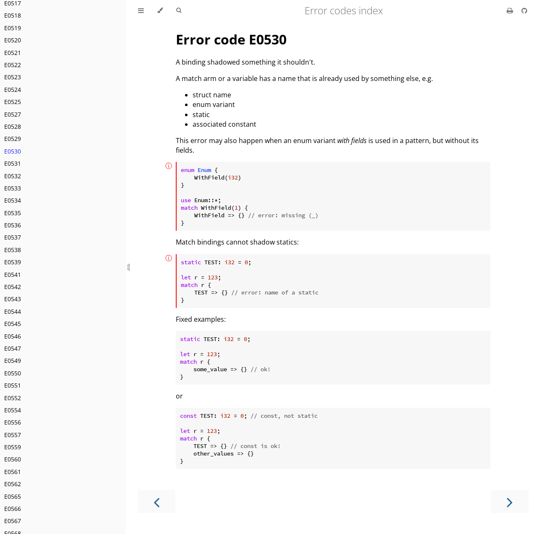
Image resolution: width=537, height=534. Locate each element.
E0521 (12, 53)
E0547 (12, 348)
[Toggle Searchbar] (178, 10)
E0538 (12, 250)
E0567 (12, 521)
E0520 (12, 40)
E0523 (12, 77)
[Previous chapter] (156, 501)
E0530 (12, 151)
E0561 (12, 472)
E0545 (12, 324)
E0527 (12, 114)
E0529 (12, 139)
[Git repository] (524, 10)
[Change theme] (160, 10)
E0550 (12, 373)
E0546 (12, 336)
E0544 (12, 311)
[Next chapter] (510, 501)
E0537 (12, 237)
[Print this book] (510, 10)
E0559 (12, 447)
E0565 (12, 496)
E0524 (12, 90)
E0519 (12, 28)
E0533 (12, 188)
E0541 (12, 275)
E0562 (12, 484)
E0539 (12, 262)
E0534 (12, 200)
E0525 (12, 102)
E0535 (12, 213)
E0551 (12, 385)
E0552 (12, 398)
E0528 (12, 126)
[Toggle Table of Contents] (141, 10)
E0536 (12, 225)
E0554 (12, 410)
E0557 (12, 435)
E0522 (12, 65)
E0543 (12, 299)
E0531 (12, 163)
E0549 (12, 361)
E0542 (12, 287)
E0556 (12, 422)
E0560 (12, 459)
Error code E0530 (231, 39)
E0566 (12, 509)
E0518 (12, 15)
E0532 (12, 176)
